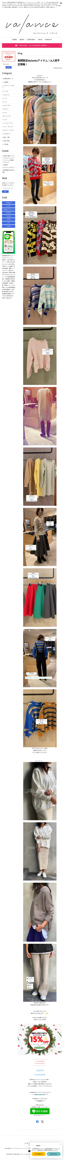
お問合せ (5, 164)
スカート (6, 109)
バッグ (5, 119)
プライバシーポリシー (9, 167)
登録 (5, 191)
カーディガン (7, 105)
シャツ (5, 98)
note (8, 223)
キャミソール (7, 116)
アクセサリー (7, 133)
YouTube (8, 216)
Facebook (8, 213)
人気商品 (6, 82)
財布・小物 (6, 137)
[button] (31, 40)
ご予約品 (6, 144)
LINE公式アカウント (8, 209)
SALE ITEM (7, 140)
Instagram (40, 1100)
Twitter (8, 206)
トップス (6, 91)
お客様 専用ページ (8, 78)
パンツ (5, 112)
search (8, 67)
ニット (5, 102)
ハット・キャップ (8, 126)
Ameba (8, 226)
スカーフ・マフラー (9, 130)
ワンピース (6, 95)
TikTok (8, 219)
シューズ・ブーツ (8, 123)
